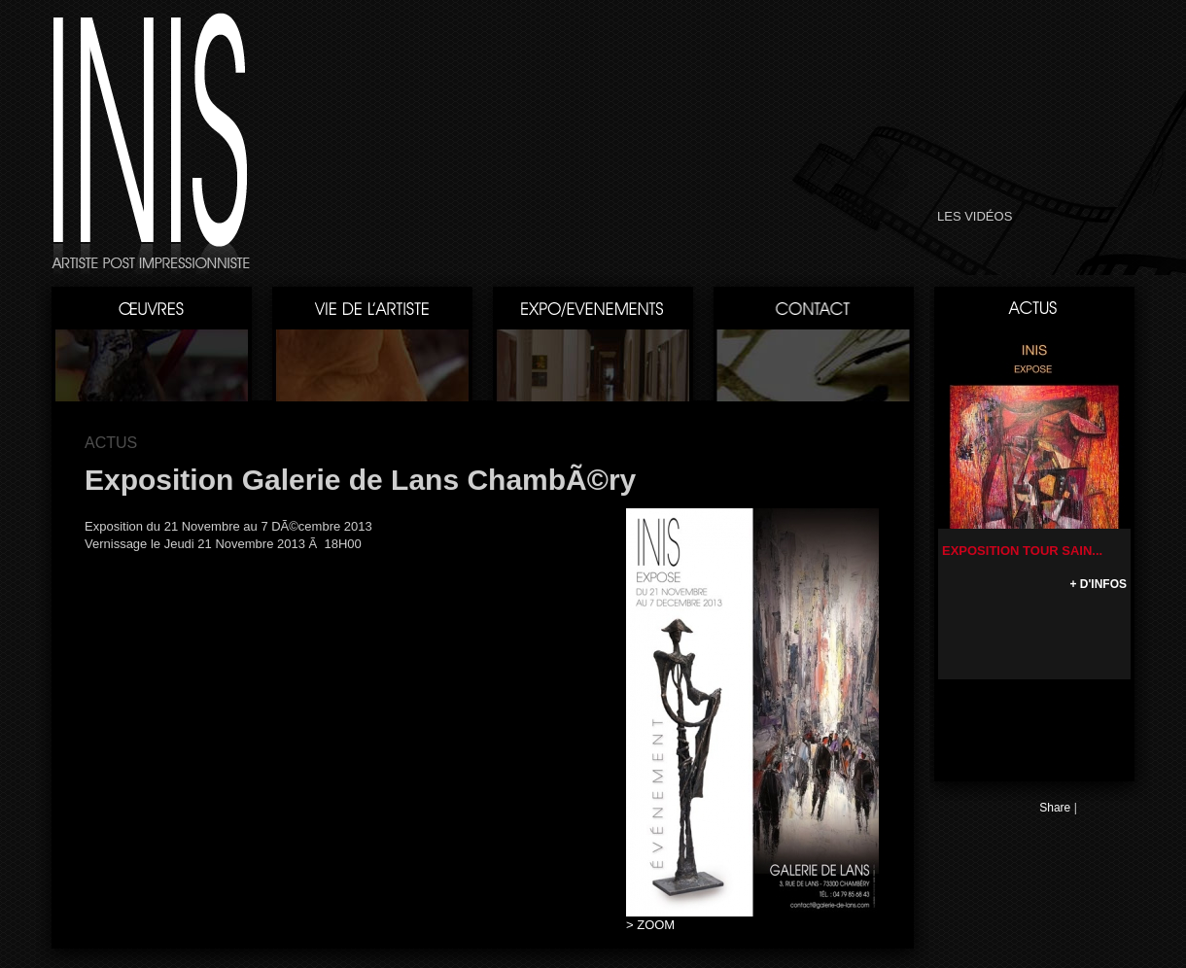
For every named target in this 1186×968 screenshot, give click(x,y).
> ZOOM (650, 924)
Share (1054, 807)
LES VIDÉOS (974, 216)
